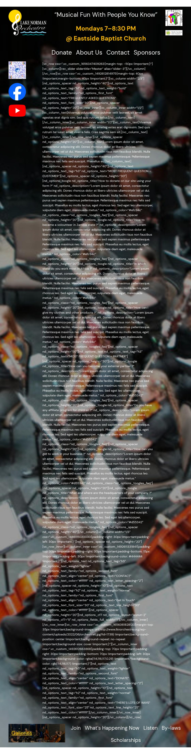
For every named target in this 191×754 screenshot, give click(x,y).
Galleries (22, 733)
